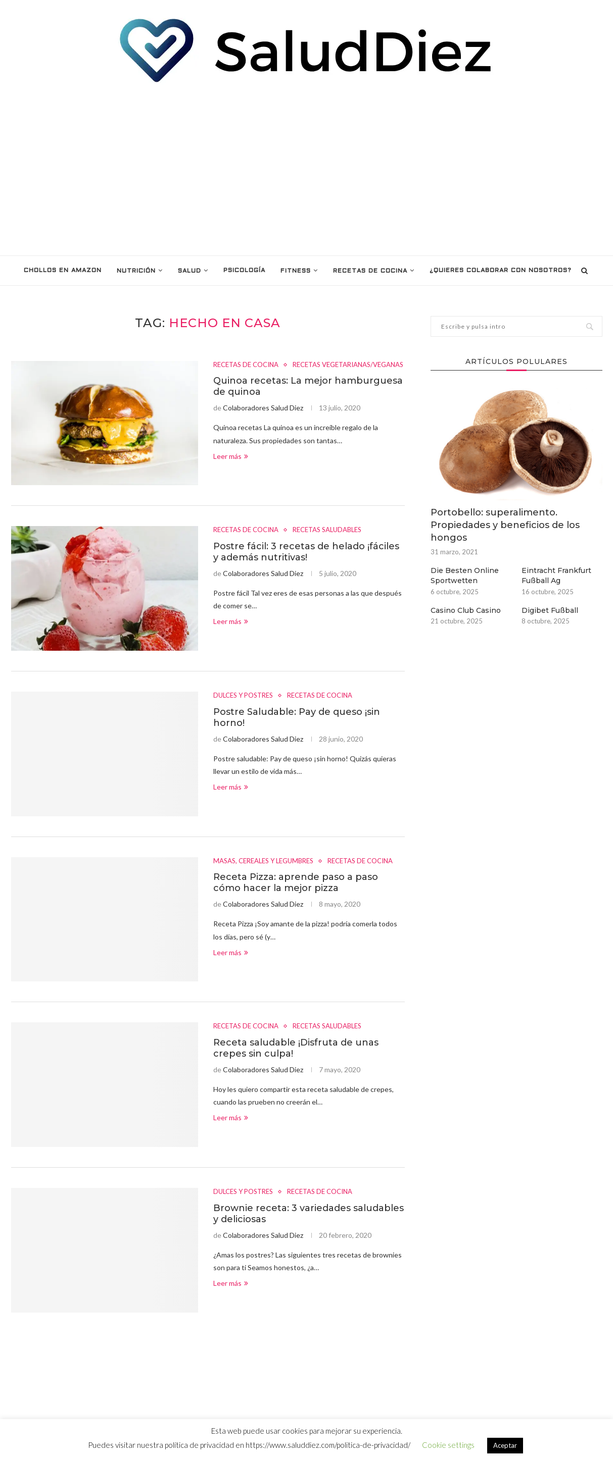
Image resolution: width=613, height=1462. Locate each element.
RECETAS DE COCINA (370, 271)
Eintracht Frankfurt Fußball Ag (556, 575)
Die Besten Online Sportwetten (465, 575)
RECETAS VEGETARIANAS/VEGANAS (348, 365)
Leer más (230, 456)
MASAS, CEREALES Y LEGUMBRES (263, 861)
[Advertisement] (306, 169)
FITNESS (295, 271)
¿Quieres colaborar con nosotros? (501, 271)
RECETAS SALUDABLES (327, 530)
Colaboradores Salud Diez (263, 407)
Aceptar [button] (505, 1445)
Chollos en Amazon (63, 271)
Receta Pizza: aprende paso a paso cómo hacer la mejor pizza (295, 882)
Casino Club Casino (466, 610)
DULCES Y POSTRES (243, 695)
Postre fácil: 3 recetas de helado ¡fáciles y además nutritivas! (306, 552)
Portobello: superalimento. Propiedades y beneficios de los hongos (505, 525)
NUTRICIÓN (136, 271)
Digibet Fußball (550, 610)
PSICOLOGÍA (244, 271)
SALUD (189, 271)
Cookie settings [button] (448, 1444)
